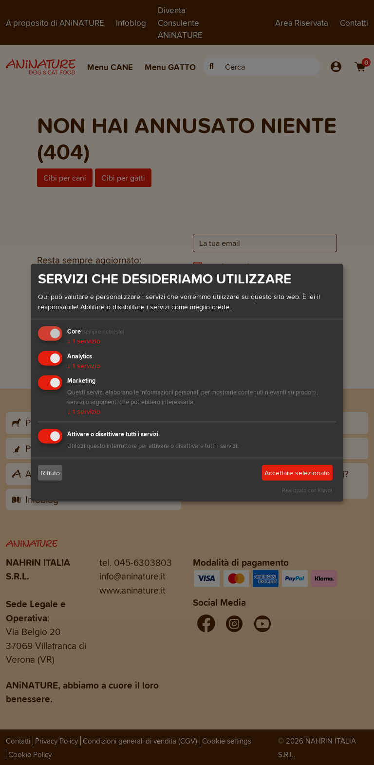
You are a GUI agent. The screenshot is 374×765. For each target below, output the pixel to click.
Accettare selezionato (297, 473)
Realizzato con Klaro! (307, 490)
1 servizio (83, 341)
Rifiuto (50, 473)
